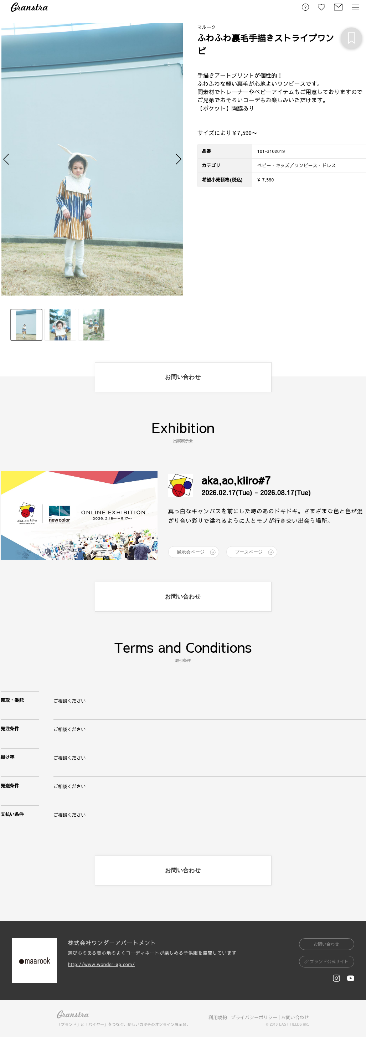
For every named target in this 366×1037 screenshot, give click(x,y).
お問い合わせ (295, 1017)
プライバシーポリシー (254, 1017)
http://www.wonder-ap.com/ (101, 964)
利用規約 (217, 1017)
